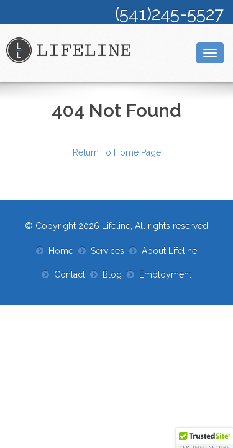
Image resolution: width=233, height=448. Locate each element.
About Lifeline (169, 251)
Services (107, 251)
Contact (69, 274)
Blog (112, 274)
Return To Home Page (117, 152)
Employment (165, 274)
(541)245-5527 (169, 14)
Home (60, 251)
